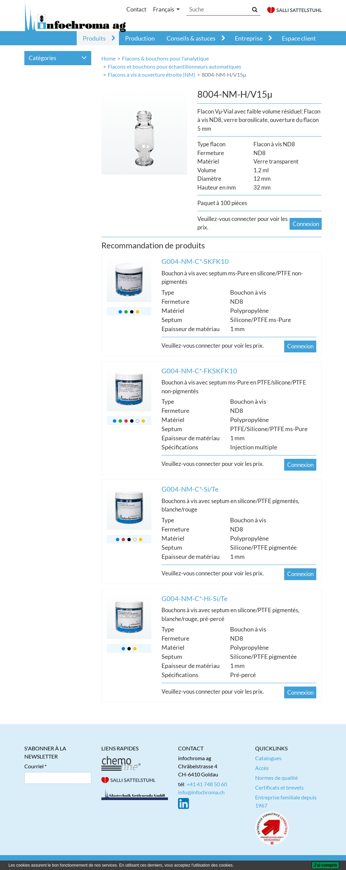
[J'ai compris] (325, 865)
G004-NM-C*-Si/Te (190, 489)
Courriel (34, 766)
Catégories (58, 58)
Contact (136, 9)
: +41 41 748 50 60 (205, 784)
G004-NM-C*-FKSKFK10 (199, 371)
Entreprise (249, 38)
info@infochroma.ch (201, 792)
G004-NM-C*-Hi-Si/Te (194, 598)
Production (140, 38)
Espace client (299, 38)
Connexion (306, 223)
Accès (262, 768)
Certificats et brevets (279, 787)
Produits (94, 38)
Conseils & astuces (191, 38)
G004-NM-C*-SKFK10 (195, 261)
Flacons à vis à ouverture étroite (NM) (151, 74)
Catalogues (268, 758)
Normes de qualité (276, 777)
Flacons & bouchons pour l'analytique (165, 58)
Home (108, 58)
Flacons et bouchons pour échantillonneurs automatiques (174, 66)
